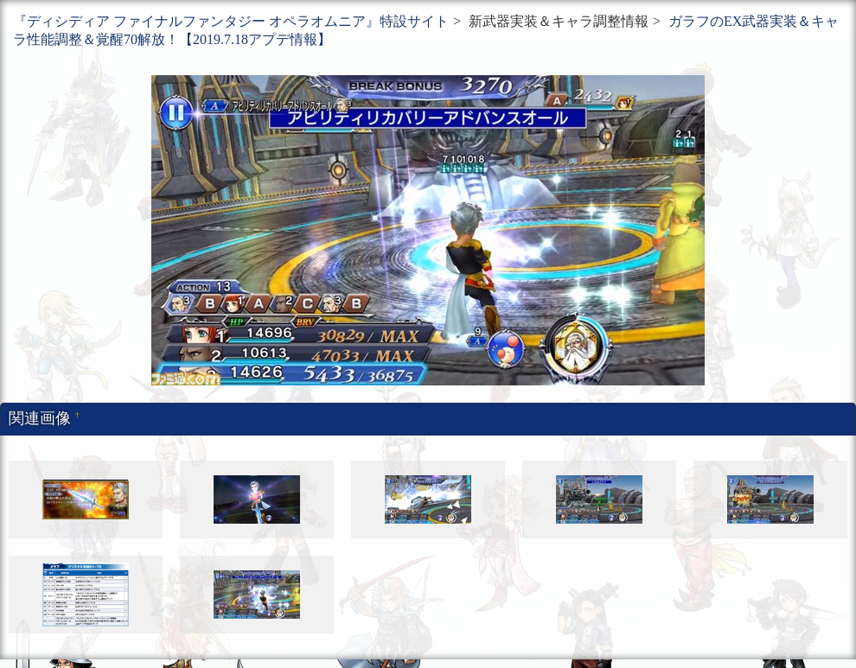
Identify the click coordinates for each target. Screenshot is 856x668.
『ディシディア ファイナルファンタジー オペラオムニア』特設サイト (231, 21)
